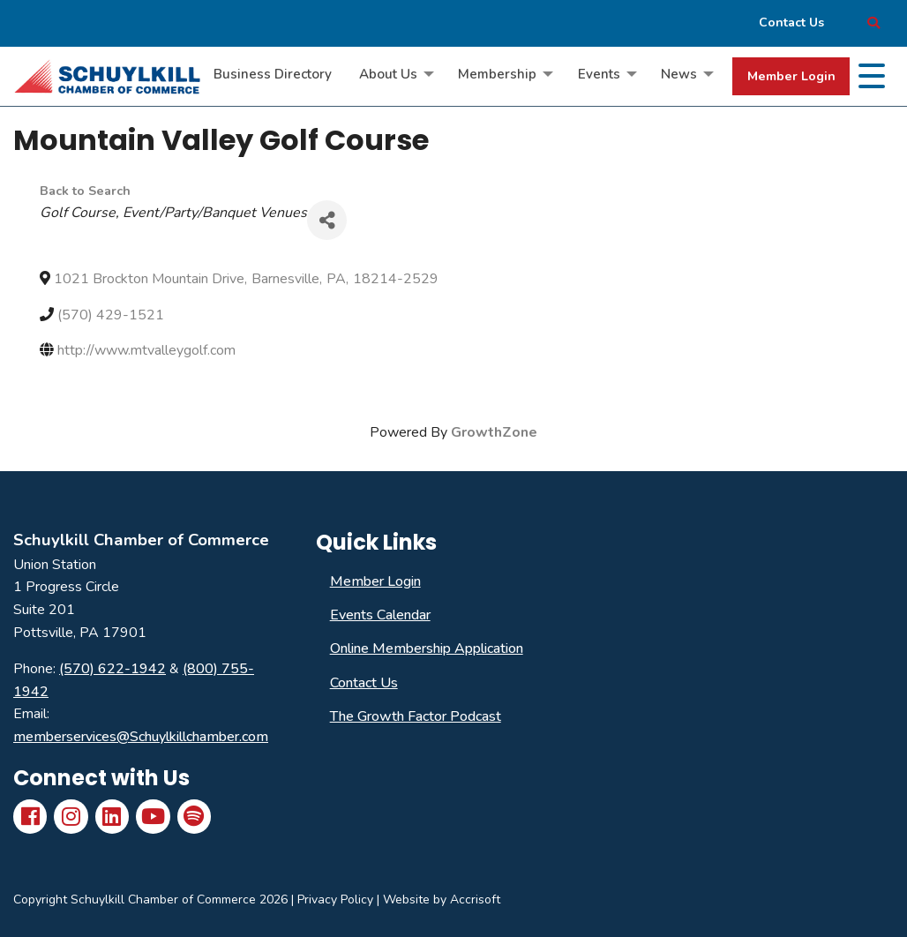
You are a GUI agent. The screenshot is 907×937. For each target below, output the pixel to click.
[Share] (327, 220)
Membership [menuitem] (497, 74)
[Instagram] (70, 816)
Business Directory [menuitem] (273, 74)
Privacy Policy (335, 899)
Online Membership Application (426, 648)
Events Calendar (380, 615)
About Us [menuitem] (388, 74)
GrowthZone (494, 432)
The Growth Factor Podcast (415, 716)
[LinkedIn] (112, 816)
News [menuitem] (679, 74)
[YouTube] (152, 816)
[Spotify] (194, 816)
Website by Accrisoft (441, 899)
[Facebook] (30, 816)
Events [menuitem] (599, 74)
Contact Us (364, 683)
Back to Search (85, 190)
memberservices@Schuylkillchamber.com (140, 736)
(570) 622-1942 (112, 668)
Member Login (791, 76)
